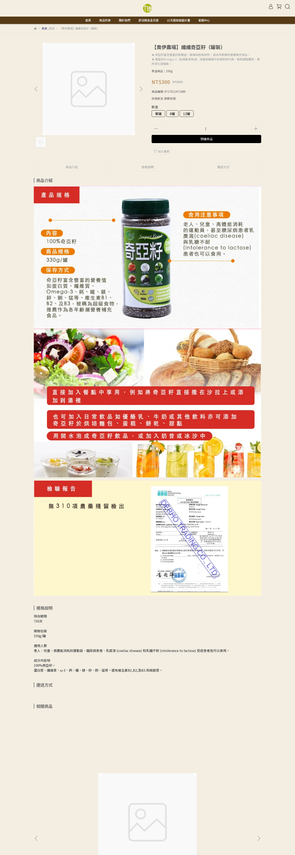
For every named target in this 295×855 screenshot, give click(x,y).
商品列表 (105, 20)
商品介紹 (72, 167)
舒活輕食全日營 (148, 20)
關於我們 (124, 20)
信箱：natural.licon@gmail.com (55, 829)
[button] (140, 89)
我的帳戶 (66, 810)
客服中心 (204, 20)
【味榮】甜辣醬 (219, 765)
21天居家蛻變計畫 (178, 20)
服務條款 (115, 810)
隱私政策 (99, 810)
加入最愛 (161, 151)
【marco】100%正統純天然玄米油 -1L (64, 767)
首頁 (88, 20)
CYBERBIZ (122, 845)
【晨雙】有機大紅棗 (167, 765)
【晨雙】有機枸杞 (110, 765)
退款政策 (83, 810)
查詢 (37, 810)
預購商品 (206, 139)
